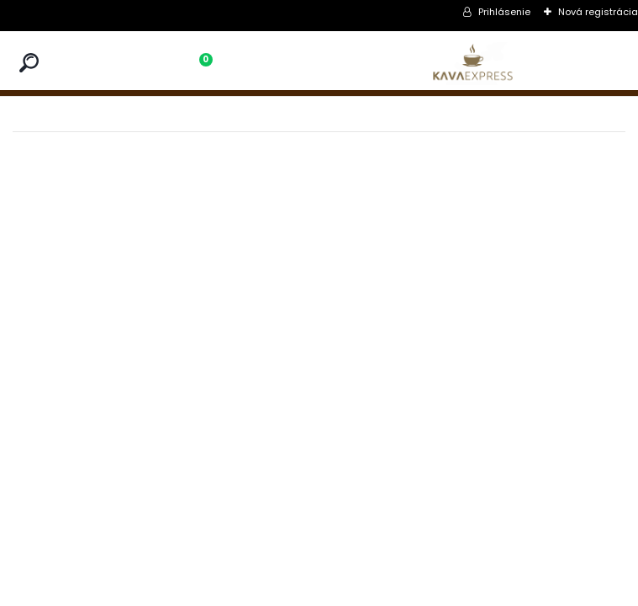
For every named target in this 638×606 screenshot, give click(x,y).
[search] (29, 62)
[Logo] (472, 63)
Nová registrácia (598, 12)
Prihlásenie (504, 12)
